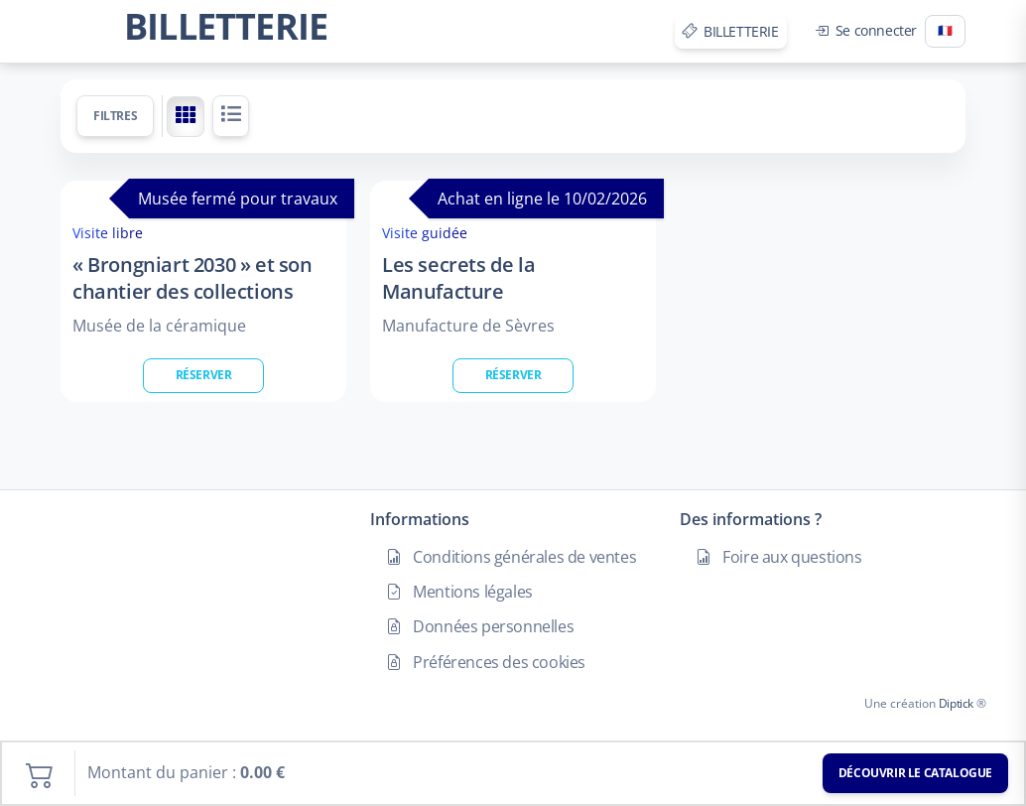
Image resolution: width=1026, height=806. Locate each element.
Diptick (954, 703)
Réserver (204, 374)
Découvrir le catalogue (915, 772)
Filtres (115, 115)
